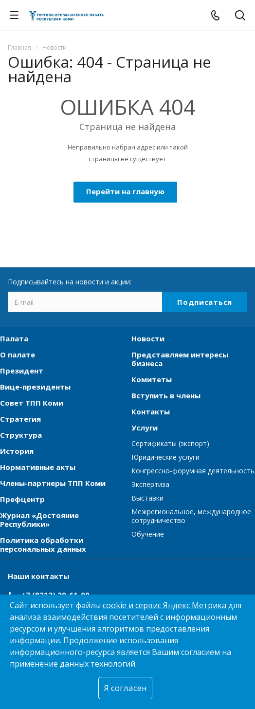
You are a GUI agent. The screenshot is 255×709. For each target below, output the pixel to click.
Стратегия (20, 419)
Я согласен (125, 687)
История (17, 451)
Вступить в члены (165, 395)
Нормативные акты (37, 467)
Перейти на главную (125, 191)
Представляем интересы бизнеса (179, 359)
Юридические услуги (165, 457)
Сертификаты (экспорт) (170, 443)
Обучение (147, 534)
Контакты (150, 411)
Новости (147, 338)
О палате (17, 354)
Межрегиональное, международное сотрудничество (191, 516)
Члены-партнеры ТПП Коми (53, 483)
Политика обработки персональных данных (43, 544)
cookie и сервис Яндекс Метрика (164, 605)
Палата (14, 338)
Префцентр (22, 499)
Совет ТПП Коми (31, 403)
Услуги (144, 427)
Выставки (147, 498)
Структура (21, 435)
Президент (21, 370)
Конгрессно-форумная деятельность (193, 470)
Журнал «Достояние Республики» (39, 519)
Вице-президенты (35, 387)
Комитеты (151, 379)
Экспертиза (150, 484)
